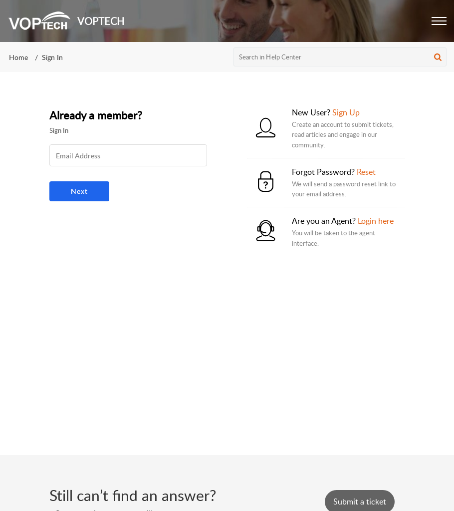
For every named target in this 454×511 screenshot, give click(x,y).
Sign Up (346, 112)
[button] (439, 21)
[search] (340, 56)
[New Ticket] (360, 501)
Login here (376, 220)
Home (18, 57)
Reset (366, 171)
